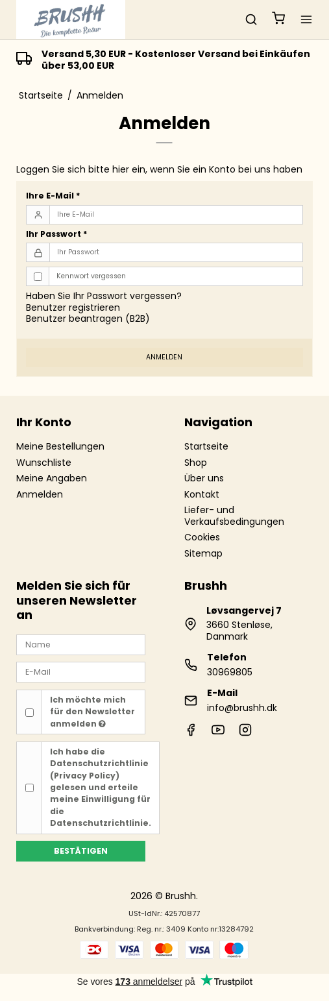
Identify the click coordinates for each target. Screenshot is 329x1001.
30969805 (229, 672)
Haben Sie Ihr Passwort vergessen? (104, 295)
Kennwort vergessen (91, 276)
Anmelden (164, 357)
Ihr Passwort (57, 234)
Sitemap (203, 553)
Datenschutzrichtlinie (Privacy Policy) (99, 769)
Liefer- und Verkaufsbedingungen (234, 515)
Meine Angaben (51, 478)
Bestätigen (81, 850)
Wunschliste (43, 462)
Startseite (206, 446)
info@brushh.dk (242, 707)
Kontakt (201, 494)
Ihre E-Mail (53, 195)
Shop (195, 462)
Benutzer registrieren (73, 307)
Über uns (204, 478)
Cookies (202, 537)
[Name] (80, 644)
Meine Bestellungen (60, 446)
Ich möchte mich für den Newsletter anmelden (92, 711)
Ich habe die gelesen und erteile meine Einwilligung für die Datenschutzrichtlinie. (100, 787)
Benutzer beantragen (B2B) (88, 318)
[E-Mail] (80, 671)
